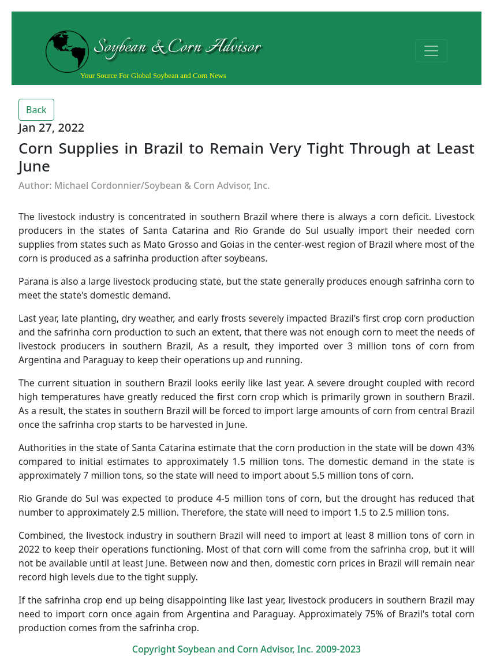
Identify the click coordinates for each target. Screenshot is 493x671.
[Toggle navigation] (431, 50)
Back (36, 109)
